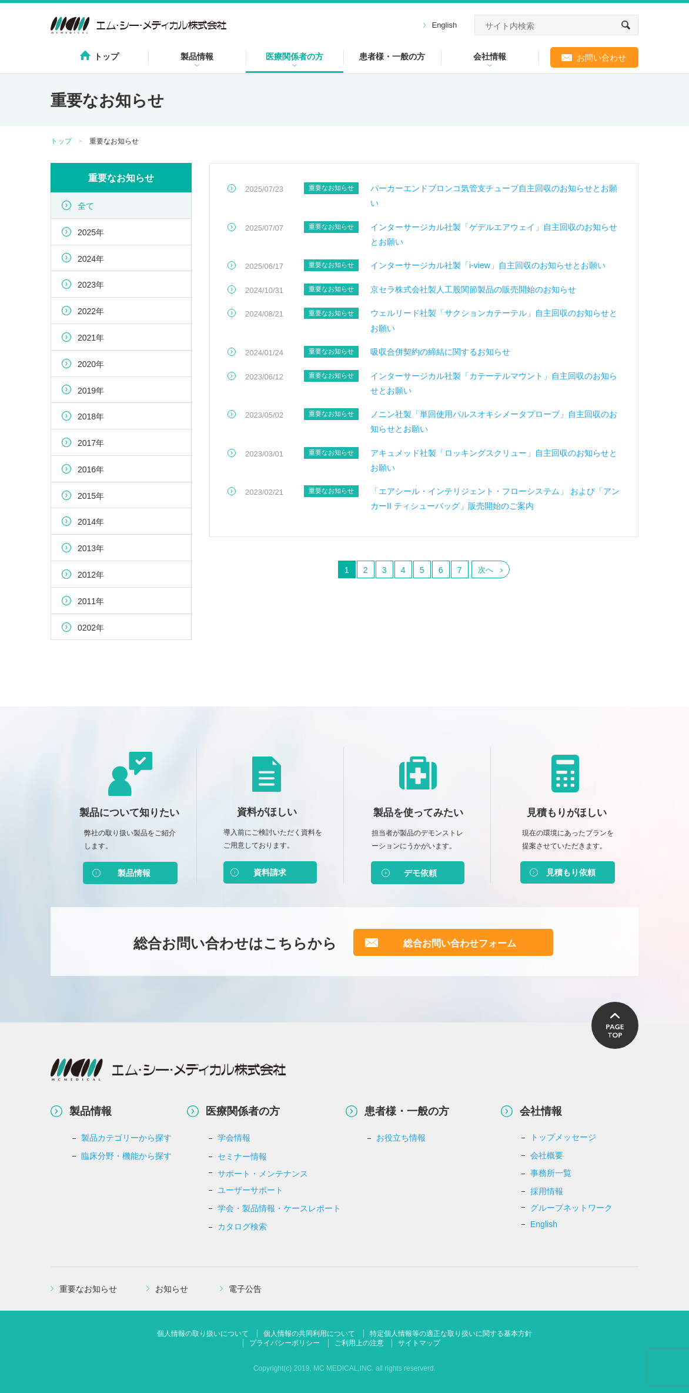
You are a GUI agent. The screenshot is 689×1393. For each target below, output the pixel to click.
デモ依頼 (420, 873)
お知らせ (171, 1289)
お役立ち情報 (401, 1137)
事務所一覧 (550, 1173)
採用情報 (546, 1191)
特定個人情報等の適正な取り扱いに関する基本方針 (451, 1333)
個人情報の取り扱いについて (203, 1333)
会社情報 (489, 56)
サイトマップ (419, 1343)
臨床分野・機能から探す (126, 1156)
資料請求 (269, 872)
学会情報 (234, 1137)
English (444, 25)
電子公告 (245, 1289)
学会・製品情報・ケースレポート (279, 1208)
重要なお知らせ (88, 1289)
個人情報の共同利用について (309, 1333)
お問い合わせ (601, 57)
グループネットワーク (571, 1207)
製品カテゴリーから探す (126, 1137)
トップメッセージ (563, 1137)
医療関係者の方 (294, 56)
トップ (106, 56)
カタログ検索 (242, 1226)
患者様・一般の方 (392, 56)
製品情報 (196, 56)
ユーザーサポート (250, 1190)
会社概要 (546, 1155)
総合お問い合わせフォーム (459, 943)
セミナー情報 (242, 1156)
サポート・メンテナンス (263, 1173)
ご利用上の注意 (359, 1343)
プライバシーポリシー (284, 1343)
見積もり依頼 (571, 872)
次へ (485, 569)
